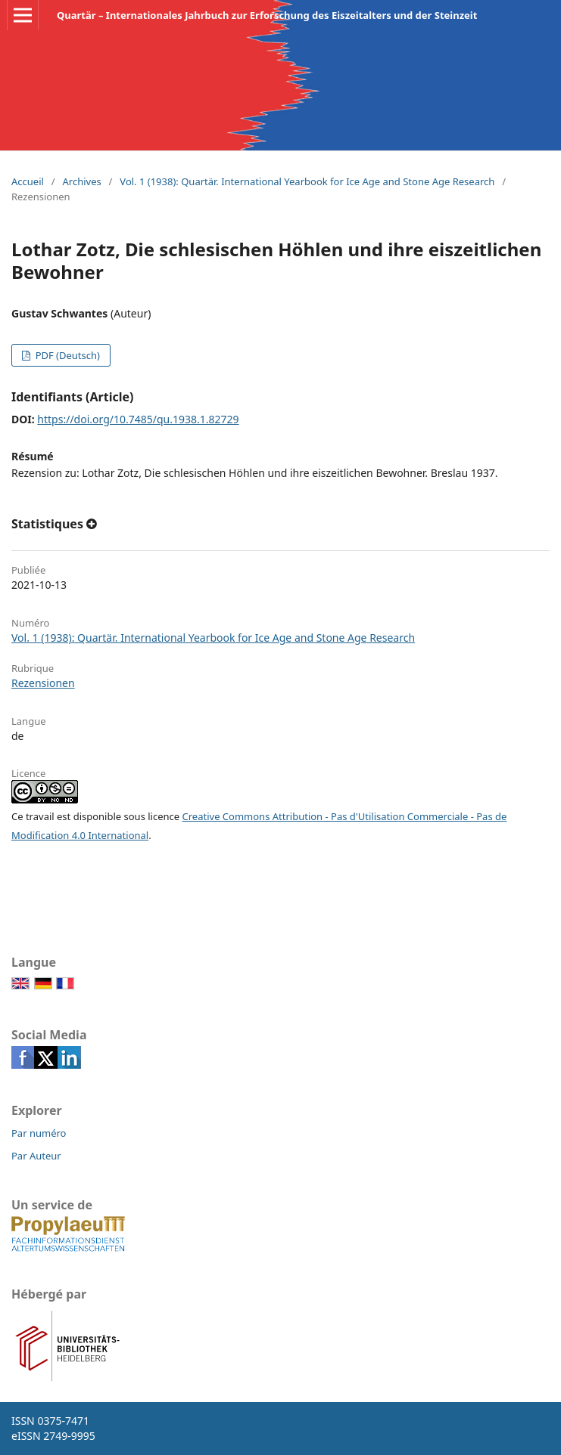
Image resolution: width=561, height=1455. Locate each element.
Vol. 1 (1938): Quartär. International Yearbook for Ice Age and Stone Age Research (307, 181)
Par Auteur (36, 1155)
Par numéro (38, 1133)
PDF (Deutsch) (66, 355)
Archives (82, 181)
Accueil (27, 181)
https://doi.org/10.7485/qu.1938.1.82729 (137, 419)
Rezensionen (43, 683)
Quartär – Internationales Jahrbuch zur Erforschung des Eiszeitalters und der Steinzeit (267, 15)
